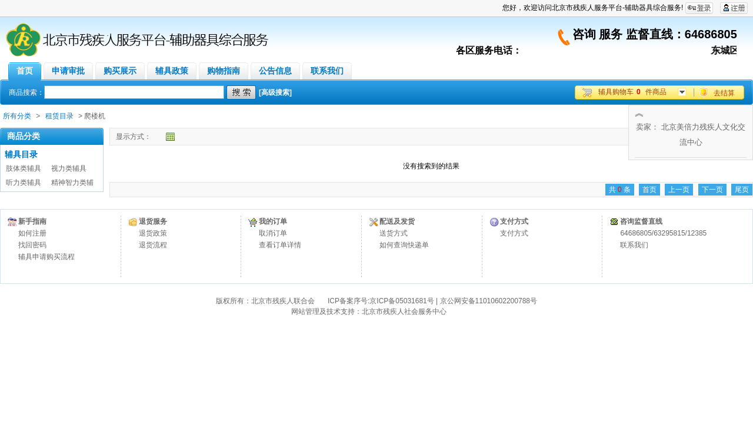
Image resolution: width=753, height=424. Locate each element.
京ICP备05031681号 (401, 301)
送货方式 (393, 233)
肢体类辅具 (23, 168)
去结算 (724, 93)
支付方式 (514, 233)
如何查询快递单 (404, 245)
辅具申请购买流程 (46, 257)
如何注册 (32, 233)
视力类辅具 (68, 168)
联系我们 (634, 245)
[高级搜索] (275, 92)
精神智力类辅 (72, 182)
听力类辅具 (23, 182)
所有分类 (17, 116)
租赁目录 (59, 116)
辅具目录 (21, 154)
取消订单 (273, 233)
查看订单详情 (280, 245)
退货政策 (153, 233)
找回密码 (32, 245)
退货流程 (153, 245)
